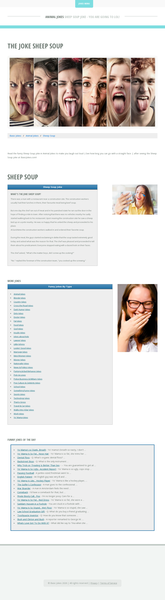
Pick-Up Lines (20, 375)
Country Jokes (20, 301)
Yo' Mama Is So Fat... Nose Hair (33, 453)
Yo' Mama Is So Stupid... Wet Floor (34, 507)
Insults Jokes (19, 332)
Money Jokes (19, 359)
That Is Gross (20, 402)
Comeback (22, 492)
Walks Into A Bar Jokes (24, 409)
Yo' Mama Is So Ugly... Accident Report (36, 469)
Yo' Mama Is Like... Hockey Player (33, 480)
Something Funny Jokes (24, 390)
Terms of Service (108, 583)
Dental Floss (23, 457)
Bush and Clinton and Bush (30, 519)
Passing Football (25, 472)
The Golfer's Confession (29, 484)
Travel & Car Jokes (22, 406)
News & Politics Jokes (23, 367)
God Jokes (18, 328)
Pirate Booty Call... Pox (28, 496)
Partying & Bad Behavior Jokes (27, 371)
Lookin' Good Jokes (22, 348)
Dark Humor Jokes (22, 309)
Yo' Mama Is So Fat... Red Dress (33, 499)
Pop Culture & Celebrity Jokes (27, 383)
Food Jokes (19, 325)
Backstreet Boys (25, 461)
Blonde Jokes (20, 298)
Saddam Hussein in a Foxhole (32, 503)
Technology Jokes (22, 398)
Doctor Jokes (19, 317)
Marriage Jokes (20, 352)
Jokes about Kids (21, 336)
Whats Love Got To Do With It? (33, 523)
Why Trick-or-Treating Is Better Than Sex (38, 465)
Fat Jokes (18, 321)
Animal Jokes (54, 16)
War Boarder (24, 488)
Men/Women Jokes (22, 355)
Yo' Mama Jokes (21, 417)
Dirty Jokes (18, 313)
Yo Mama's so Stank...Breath (31, 449)
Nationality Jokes (21, 363)
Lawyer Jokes (20, 340)
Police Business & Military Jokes (28, 379)
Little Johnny (19, 344)
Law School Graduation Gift (31, 511)
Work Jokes (19, 413)
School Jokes (19, 386)
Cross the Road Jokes (23, 305)
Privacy (93, 583)
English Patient (24, 476)
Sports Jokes (19, 394)
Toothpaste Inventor (27, 515)
